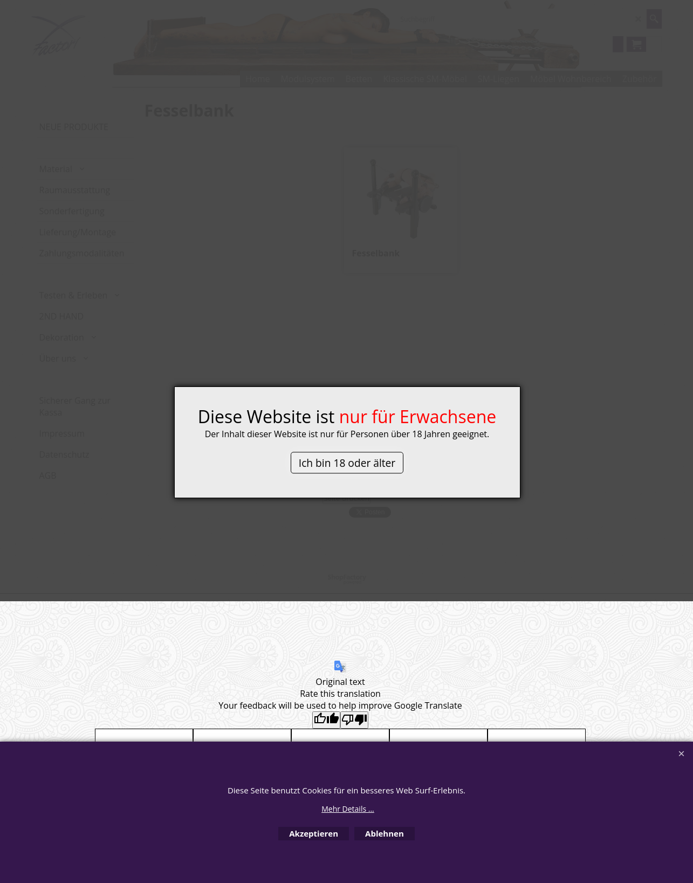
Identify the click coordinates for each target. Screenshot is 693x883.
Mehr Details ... (347, 809)
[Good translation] (326, 720)
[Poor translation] (354, 720)
